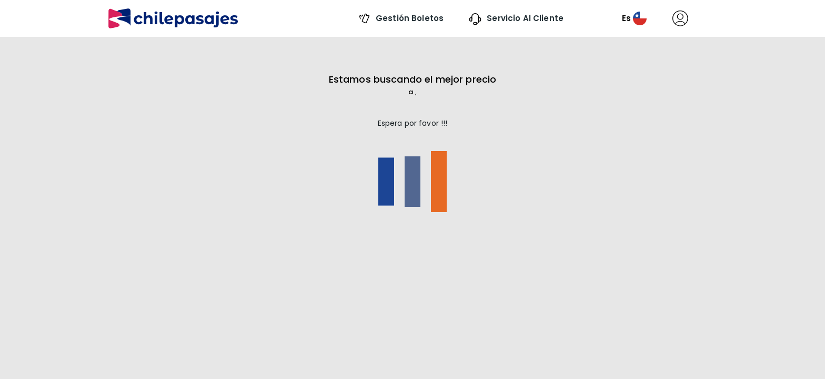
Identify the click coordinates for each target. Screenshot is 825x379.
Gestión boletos (409, 18)
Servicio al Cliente (524, 18)
